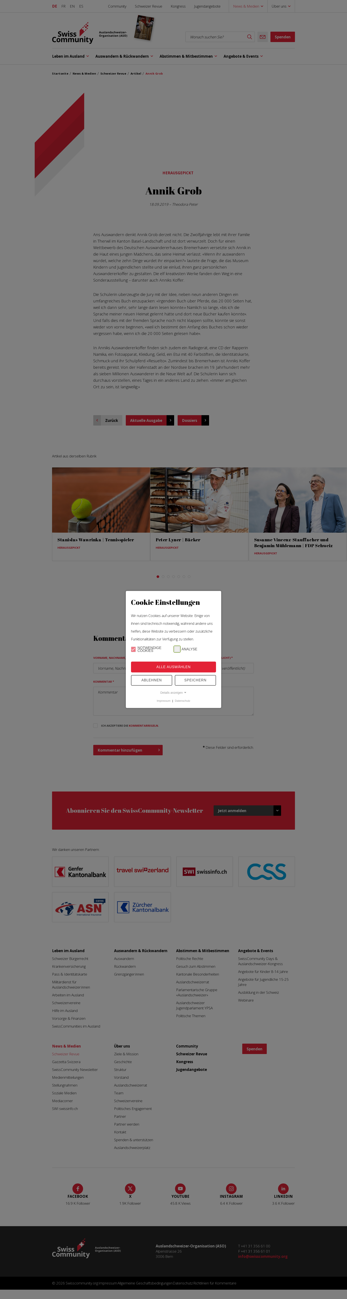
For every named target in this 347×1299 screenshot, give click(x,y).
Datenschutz (182, 700)
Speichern (195, 680)
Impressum (163, 700)
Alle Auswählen (173, 667)
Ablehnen (151, 680)
